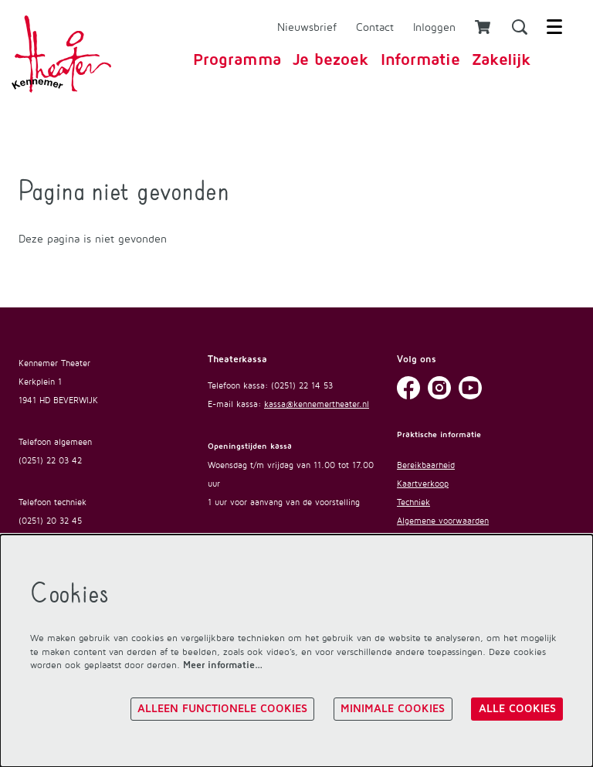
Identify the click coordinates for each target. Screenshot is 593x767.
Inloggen (434, 26)
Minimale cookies (393, 709)
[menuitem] (237, 60)
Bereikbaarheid (426, 465)
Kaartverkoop (423, 483)
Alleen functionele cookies (222, 709)
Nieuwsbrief (307, 26)
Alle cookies (517, 709)
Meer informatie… (223, 665)
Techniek (413, 502)
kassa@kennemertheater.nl (316, 404)
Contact (375, 26)
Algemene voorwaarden (443, 520)
